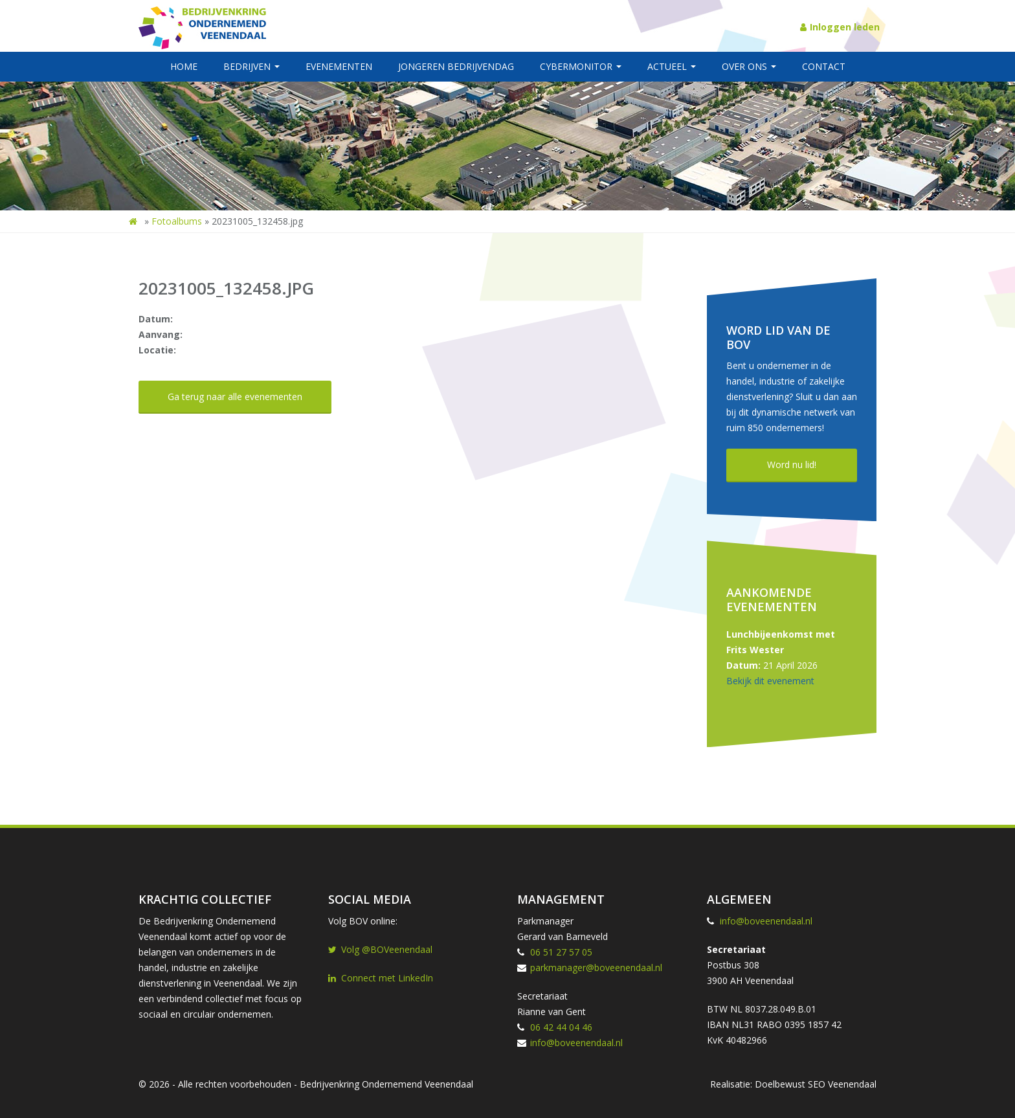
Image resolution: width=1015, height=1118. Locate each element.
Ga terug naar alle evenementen (235, 396)
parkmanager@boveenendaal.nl (596, 967)
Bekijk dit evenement (770, 681)
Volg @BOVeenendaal (380, 949)
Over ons (749, 66)
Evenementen (339, 66)
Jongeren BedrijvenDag (456, 66)
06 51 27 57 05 (561, 952)
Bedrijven (251, 66)
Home (183, 66)
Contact (823, 66)
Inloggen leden (840, 27)
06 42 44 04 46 (561, 1027)
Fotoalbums (176, 221)
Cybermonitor (580, 66)
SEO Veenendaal (842, 1084)
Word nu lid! (791, 464)
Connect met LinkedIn (380, 978)
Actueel (671, 66)
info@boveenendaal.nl (576, 1042)
